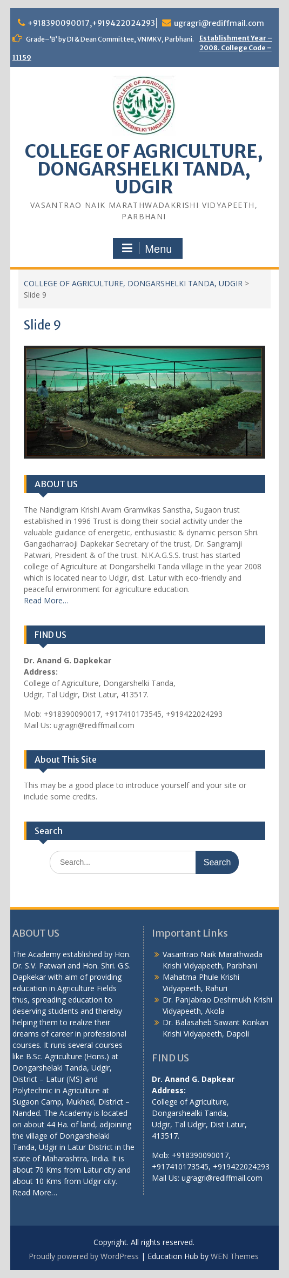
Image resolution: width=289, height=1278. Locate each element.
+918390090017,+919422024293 (91, 23)
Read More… (46, 600)
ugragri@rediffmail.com (219, 23)
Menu (146, 248)
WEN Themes (235, 1256)
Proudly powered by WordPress (84, 1256)
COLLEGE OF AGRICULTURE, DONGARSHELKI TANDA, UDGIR (144, 169)
